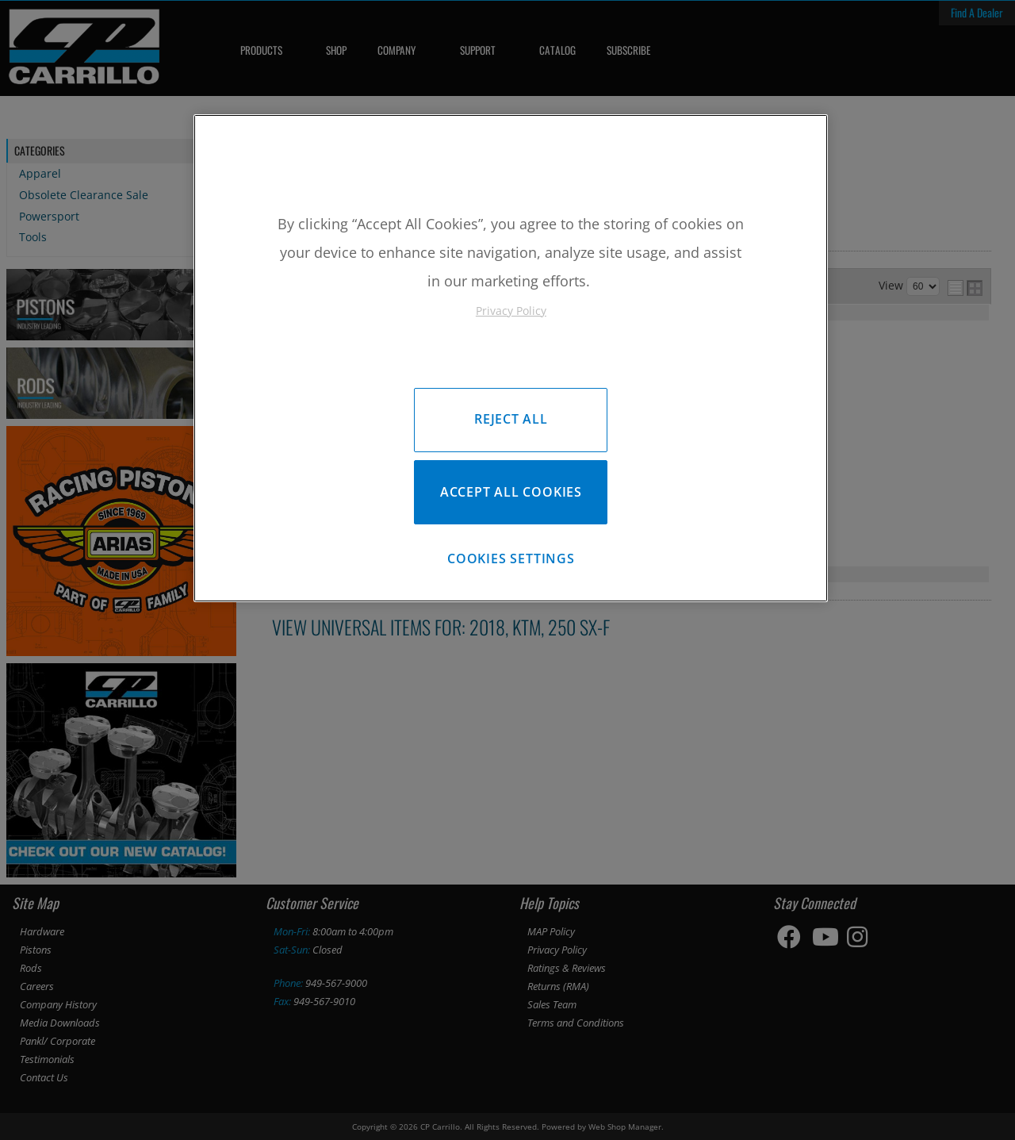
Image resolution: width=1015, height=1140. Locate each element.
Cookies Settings (511, 561)
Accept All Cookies (511, 493)
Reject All (511, 419)
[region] (510, 359)
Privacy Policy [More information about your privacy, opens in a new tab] (511, 310)
